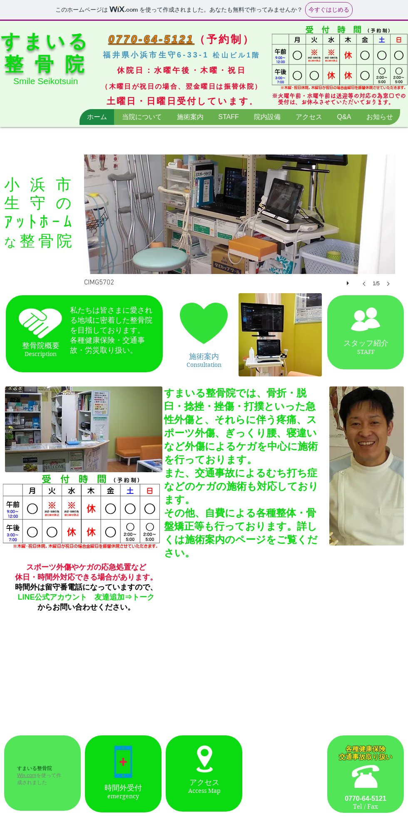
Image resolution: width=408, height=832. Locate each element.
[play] (349, 281)
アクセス (204, 782)
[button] (239, 228)
